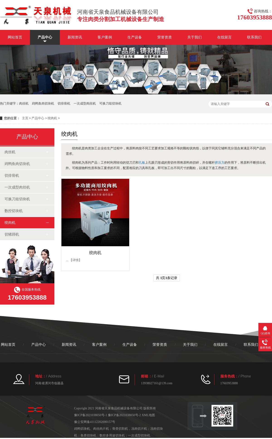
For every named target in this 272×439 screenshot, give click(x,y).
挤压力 (219, 162)
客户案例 (104, 37)
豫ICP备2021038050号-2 (124, 415)
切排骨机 (64, 103)
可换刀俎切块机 (110, 103)
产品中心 (45, 37)
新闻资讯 (75, 37)
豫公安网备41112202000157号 (94, 422)
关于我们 (194, 37)
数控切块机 (14, 211)
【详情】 (75, 260)
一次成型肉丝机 (85, 103)
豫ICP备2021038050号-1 (90, 415)
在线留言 (224, 37)
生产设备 (134, 37)
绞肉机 (52, 118)
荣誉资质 (164, 37)
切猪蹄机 (12, 234)
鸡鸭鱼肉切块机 (43, 103)
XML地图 (148, 415)
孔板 (142, 162)
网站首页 (15, 37)
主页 (25, 118)
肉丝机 (24, 103)
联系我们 (254, 37)
